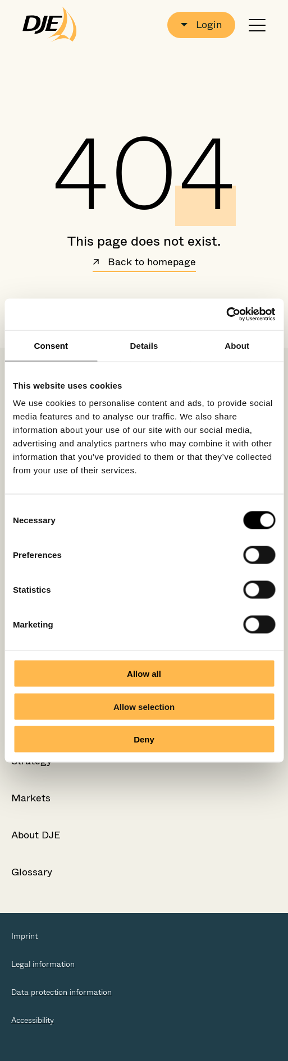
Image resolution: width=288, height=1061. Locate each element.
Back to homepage (144, 263)
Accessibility (32, 1020)
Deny (144, 739)
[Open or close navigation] (257, 25)
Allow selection (144, 706)
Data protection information (61, 992)
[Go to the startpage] (49, 25)
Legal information (43, 964)
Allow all (144, 674)
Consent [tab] (51, 345)
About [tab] (237, 345)
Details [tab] (144, 345)
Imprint (24, 936)
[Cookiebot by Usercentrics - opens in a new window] (226, 314)
